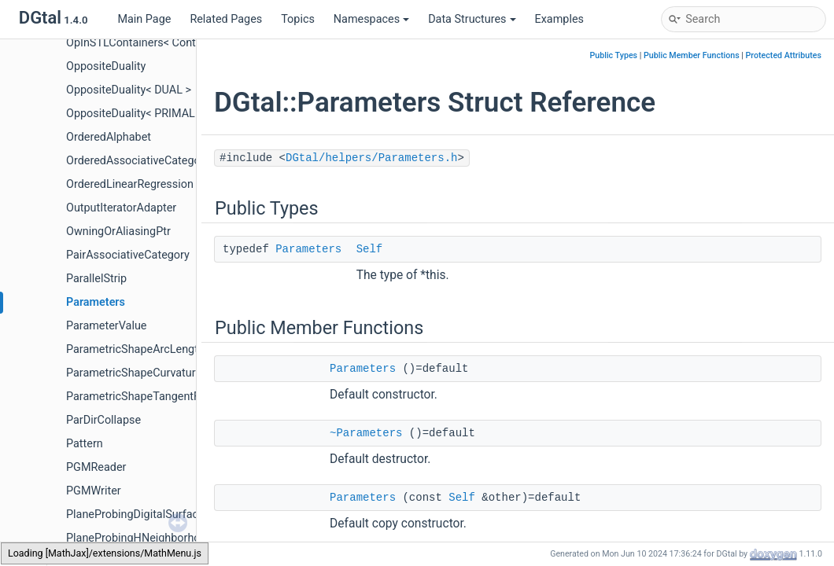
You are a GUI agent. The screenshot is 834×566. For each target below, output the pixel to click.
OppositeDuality (106, 66)
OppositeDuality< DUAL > (128, 90)
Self (369, 249)
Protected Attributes (783, 55)
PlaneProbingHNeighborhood (139, 538)
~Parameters (366, 433)
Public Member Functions (692, 55)
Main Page (144, 19)
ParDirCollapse (103, 420)
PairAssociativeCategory (128, 255)
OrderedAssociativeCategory (138, 160)
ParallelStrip (96, 278)
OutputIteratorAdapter (121, 208)
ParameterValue (106, 326)
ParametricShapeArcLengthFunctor (154, 349)
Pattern (84, 443)
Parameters (95, 302)
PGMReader (96, 467)
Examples (559, 19)
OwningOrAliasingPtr (118, 231)
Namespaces (371, 19)
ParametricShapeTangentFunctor (149, 396)
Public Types (613, 55)
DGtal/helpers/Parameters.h (371, 158)
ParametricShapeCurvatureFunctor (153, 373)
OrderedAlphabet (108, 137)
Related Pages (226, 19)
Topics (298, 19)
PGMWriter (93, 491)
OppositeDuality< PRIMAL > (135, 113)
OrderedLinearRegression (130, 184)
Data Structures (471, 19)
